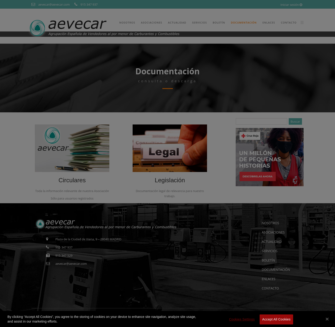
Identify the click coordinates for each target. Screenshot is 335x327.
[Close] (327, 322)
